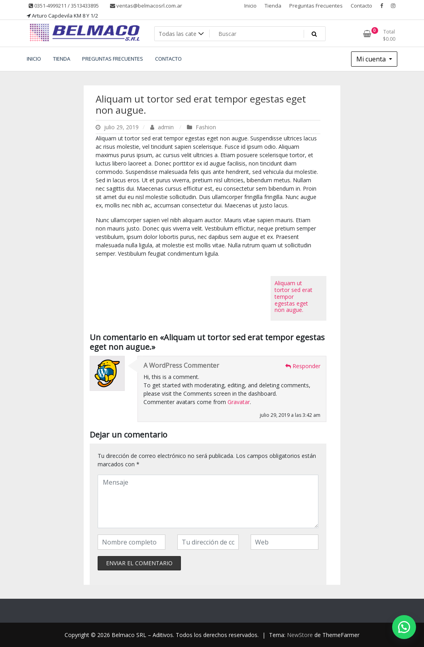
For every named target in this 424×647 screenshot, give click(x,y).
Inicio (250, 5)
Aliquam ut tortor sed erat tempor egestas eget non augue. (201, 104)
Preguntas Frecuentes (316, 5)
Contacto (361, 5)
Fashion (206, 127)
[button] (404, 627)
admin (162, 127)
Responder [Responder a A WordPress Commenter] (302, 366)
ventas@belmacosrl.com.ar (146, 5)
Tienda (273, 5)
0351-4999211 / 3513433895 (64, 5)
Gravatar (239, 402)
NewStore (300, 635)
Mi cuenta (371, 59)
